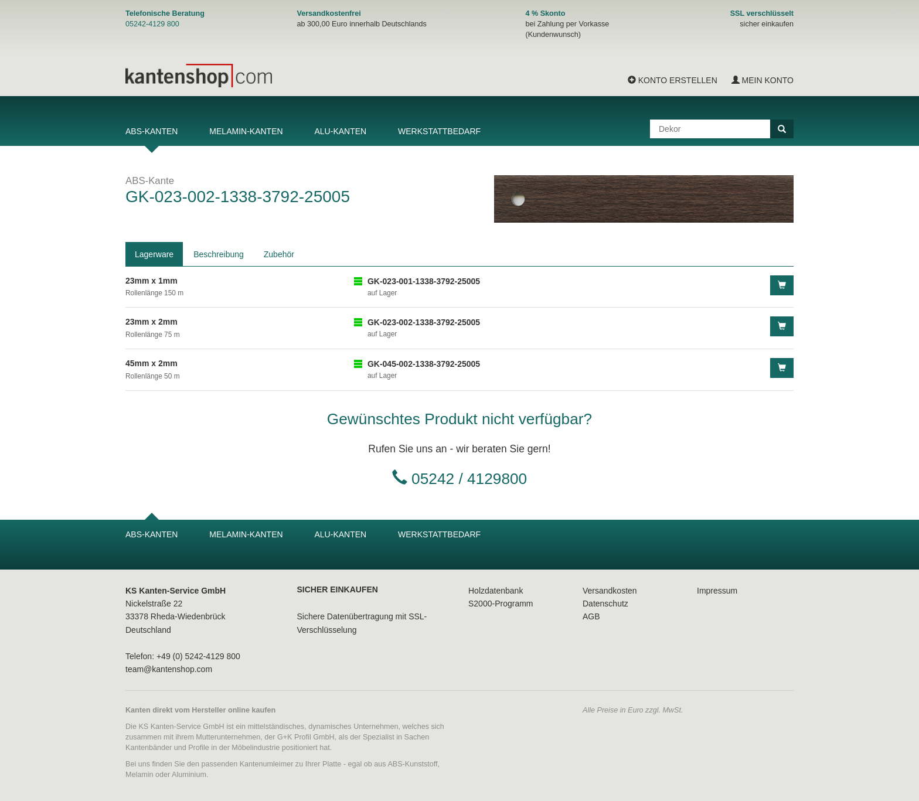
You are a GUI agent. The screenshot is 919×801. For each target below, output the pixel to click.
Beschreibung (218, 254)
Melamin (139, 775)
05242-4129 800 (152, 24)
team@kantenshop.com (168, 669)
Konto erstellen (672, 80)
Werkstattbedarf (439, 131)
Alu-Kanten (340, 131)
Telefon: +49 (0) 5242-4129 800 (182, 656)
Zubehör (279, 254)
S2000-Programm (500, 603)
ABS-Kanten (151, 131)
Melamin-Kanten (245, 131)
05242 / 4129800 (469, 479)
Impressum (717, 590)
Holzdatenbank (495, 590)
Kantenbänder (148, 748)
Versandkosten (610, 590)
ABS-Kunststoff (412, 764)
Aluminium (189, 775)
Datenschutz (605, 603)
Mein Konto (762, 80)
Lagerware (154, 254)
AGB (591, 616)
